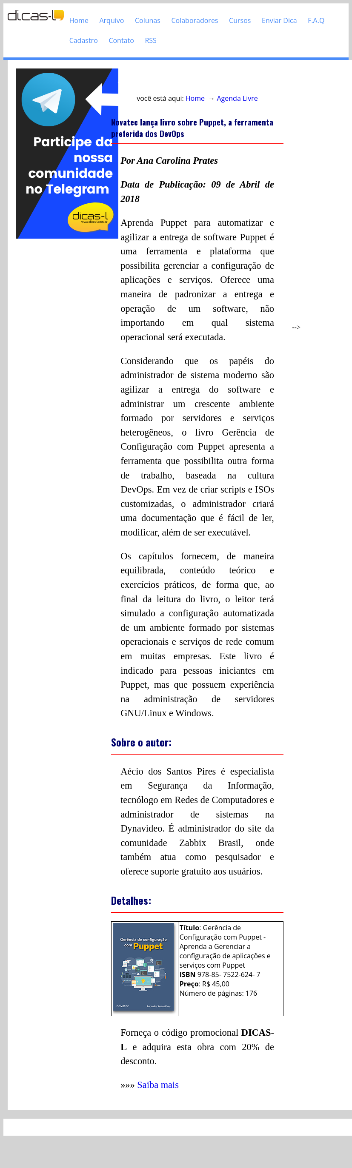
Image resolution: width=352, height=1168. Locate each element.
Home (79, 20)
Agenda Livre (237, 98)
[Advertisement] (59, 368)
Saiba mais (158, 1085)
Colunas (147, 20)
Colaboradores (194, 20)
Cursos (240, 20)
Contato (121, 40)
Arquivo (111, 20)
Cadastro (83, 40)
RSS (150, 40)
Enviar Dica (279, 20)
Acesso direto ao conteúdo (160, 80)
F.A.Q (316, 20)
